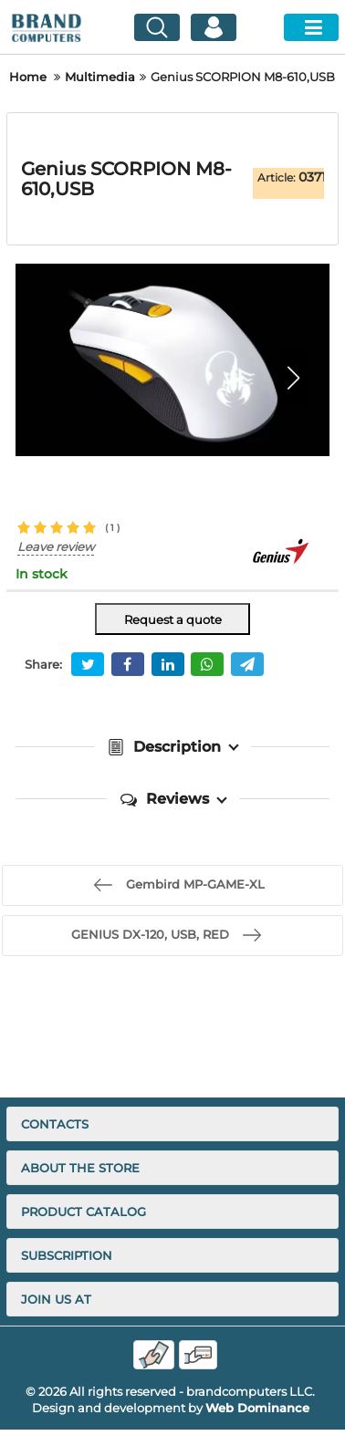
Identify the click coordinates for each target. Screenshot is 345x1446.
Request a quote (173, 619)
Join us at (56, 1299)
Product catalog (83, 1211)
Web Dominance (257, 1407)
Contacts (55, 1124)
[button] (293, 377)
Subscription (66, 1255)
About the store (80, 1167)
